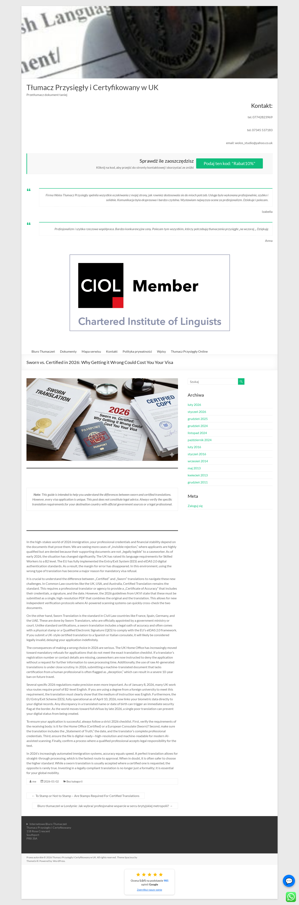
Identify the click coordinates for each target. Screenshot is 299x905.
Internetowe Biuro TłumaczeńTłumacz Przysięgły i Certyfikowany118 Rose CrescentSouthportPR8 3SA (48, 831)
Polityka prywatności (137, 351)
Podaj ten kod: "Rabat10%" (229, 163)
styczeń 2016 (197, 454)
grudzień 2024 (198, 426)
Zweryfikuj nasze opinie (149, 889)
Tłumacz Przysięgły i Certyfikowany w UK (92, 87)
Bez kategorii (74, 781)
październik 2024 (200, 440)
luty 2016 (194, 447)
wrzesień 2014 (198, 461)
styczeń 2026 (197, 412)
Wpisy (161, 351)
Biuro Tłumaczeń (43, 351)
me (34, 781)
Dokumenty (68, 351)
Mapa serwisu (91, 351)
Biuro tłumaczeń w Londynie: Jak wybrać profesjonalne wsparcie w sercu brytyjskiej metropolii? (105, 806)
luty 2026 (194, 404)
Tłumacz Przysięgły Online (189, 351)
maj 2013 (194, 468)
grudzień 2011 (198, 482)
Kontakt (112, 351)
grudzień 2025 (198, 419)
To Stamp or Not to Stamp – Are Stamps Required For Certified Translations (85, 796)
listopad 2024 (197, 433)
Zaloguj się (195, 506)
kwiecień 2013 (198, 475)
